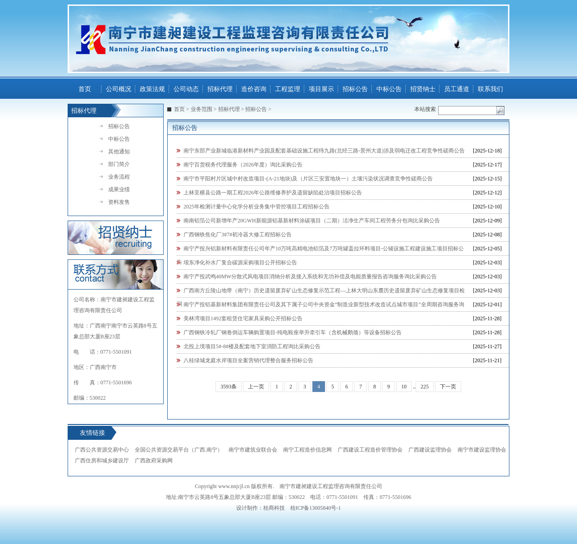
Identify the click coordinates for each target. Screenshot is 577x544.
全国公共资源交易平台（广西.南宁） (179, 450)
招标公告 (355, 89)
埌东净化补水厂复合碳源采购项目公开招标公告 (240, 262)
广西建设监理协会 (430, 450)
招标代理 (220, 89)
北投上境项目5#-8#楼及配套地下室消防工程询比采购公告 (252, 346)
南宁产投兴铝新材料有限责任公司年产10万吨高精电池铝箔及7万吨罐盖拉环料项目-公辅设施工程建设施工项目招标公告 (320, 250)
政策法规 (152, 89)
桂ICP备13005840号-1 (315, 508)
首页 (84, 89)
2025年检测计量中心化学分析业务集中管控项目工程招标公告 (256, 206)
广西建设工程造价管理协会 (370, 450)
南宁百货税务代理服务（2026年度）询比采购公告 (242, 164)
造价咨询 (253, 89)
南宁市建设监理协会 (482, 450)
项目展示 (321, 89)
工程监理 (287, 89)
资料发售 (119, 202)
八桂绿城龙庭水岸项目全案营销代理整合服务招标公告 (248, 360)
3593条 (228, 386)
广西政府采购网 (154, 460)
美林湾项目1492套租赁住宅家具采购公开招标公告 (242, 318)
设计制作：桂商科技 (260, 508)
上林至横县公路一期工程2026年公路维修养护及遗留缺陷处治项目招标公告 (272, 192)
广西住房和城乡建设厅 (102, 460)
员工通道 (456, 89)
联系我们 (490, 89)
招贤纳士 (422, 89)
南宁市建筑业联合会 (253, 450)
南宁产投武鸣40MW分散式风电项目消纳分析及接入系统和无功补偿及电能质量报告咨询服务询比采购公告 (310, 276)
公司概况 (118, 89)
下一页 (448, 386)
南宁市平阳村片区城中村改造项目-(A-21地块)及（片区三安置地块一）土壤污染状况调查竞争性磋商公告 (308, 178)
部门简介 (119, 164)
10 (404, 386)
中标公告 (389, 89)
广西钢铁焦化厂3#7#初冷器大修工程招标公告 (237, 234)
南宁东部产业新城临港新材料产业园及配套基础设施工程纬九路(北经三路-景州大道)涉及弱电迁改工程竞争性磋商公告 (324, 151)
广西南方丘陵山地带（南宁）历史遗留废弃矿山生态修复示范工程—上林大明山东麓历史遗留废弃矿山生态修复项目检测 (321, 292)
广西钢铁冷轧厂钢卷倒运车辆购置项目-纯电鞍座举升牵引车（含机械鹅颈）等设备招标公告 (292, 332)
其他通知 (119, 151)
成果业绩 (119, 189)
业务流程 (119, 177)
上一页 (256, 386)
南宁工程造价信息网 (307, 450)
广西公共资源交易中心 (102, 450)
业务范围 (201, 109)
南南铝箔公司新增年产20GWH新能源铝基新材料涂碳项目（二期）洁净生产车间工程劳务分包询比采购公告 (311, 220)
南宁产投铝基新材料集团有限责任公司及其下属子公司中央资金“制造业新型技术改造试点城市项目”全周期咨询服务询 (323, 304)
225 (425, 386)
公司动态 (186, 89)
